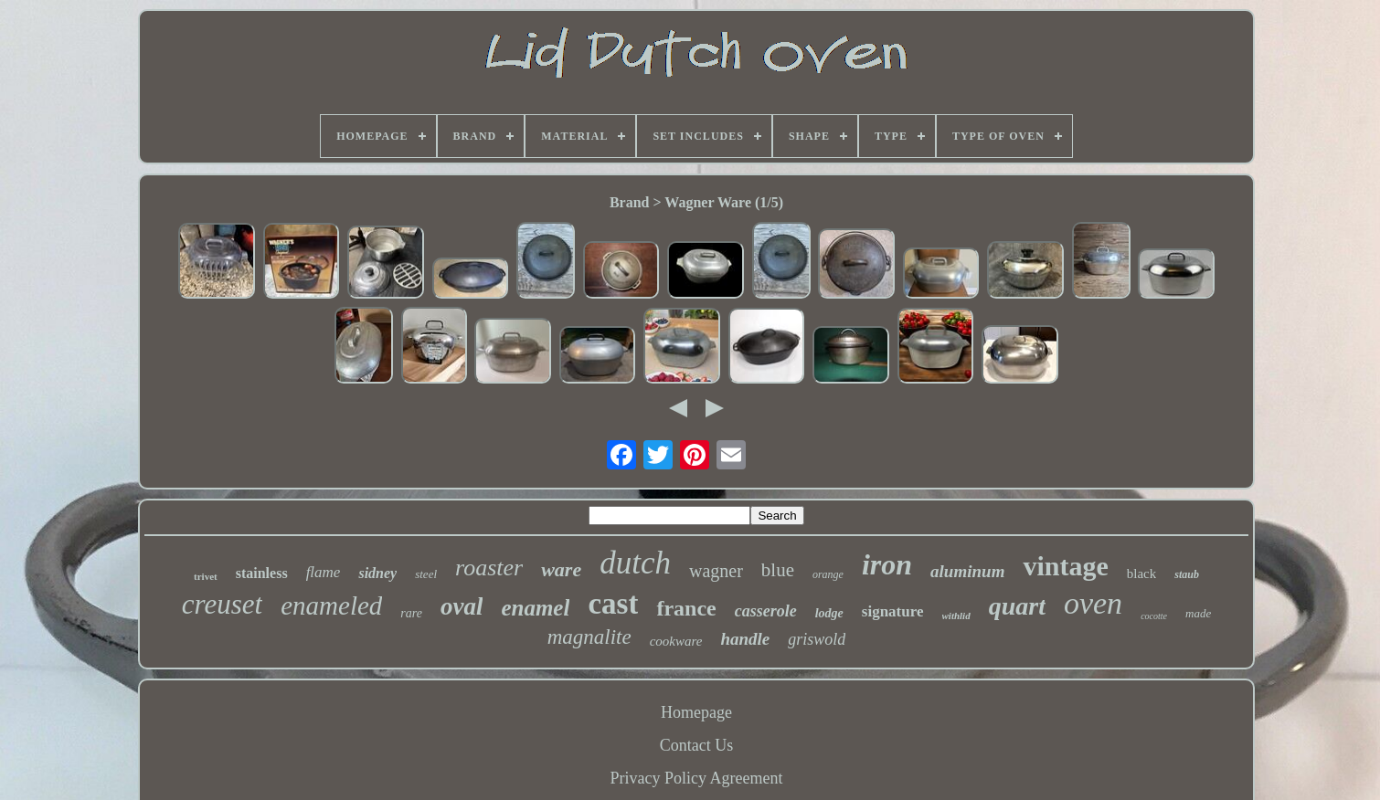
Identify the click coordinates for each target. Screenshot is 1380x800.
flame (323, 572)
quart (1017, 606)
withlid (956, 615)
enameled (331, 605)
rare (411, 613)
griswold (816, 639)
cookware (676, 641)
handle (745, 638)
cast (613, 603)
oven (1093, 603)
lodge (829, 613)
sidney (377, 573)
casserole (766, 611)
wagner (716, 571)
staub (1186, 574)
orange (828, 574)
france (686, 608)
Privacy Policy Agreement (696, 778)
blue (777, 570)
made (1198, 613)
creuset (222, 604)
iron (887, 564)
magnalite (589, 637)
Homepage (696, 712)
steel (426, 574)
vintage (1065, 566)
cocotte (1154, 616)
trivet (206, 576)
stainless (262, 573)
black (1141, 573)
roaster (489, 567)
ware (561, 569)
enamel (535, 607)
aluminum (967, 571)
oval (462, 606)
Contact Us (697, 745)
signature (893, 611)
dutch (635, 563)
